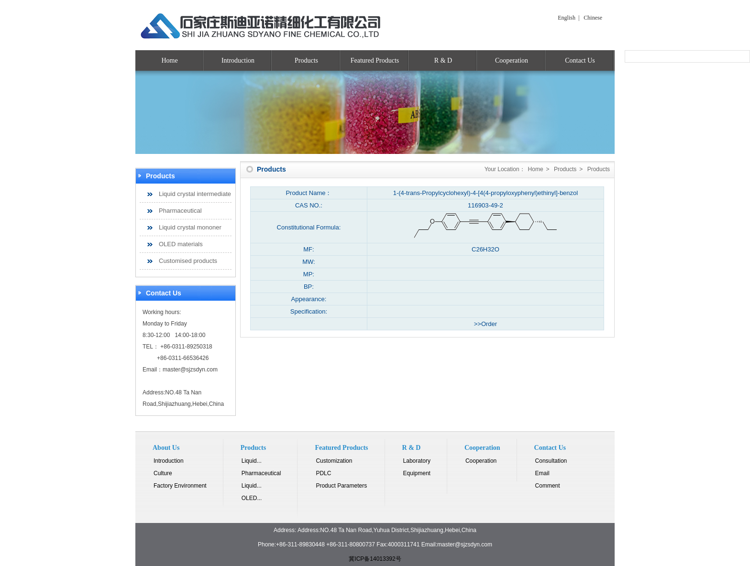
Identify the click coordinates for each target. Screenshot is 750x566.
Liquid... (252, 460)
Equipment (416, 473)
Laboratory (416, 460)
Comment (547, 485)
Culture (163, 473)
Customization (334, 460)
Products (306, 60)
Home (169, 60)
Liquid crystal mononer (190, 227)
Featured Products (375, 60)
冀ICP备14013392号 (375, 558)
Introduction (237, 60)
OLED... (252, 498)
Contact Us (580, 60)
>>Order (485, 323)
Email (542, 473)
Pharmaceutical (180, 210)
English (566, 17)
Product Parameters (341, 485)
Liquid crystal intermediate (195, 193)
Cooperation (511, 60)
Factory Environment (180, 485)
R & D (443, 60)
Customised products (188, 260)
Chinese (593, 17)
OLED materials (181, 244)
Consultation (551, 460)
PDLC (323, 473)
